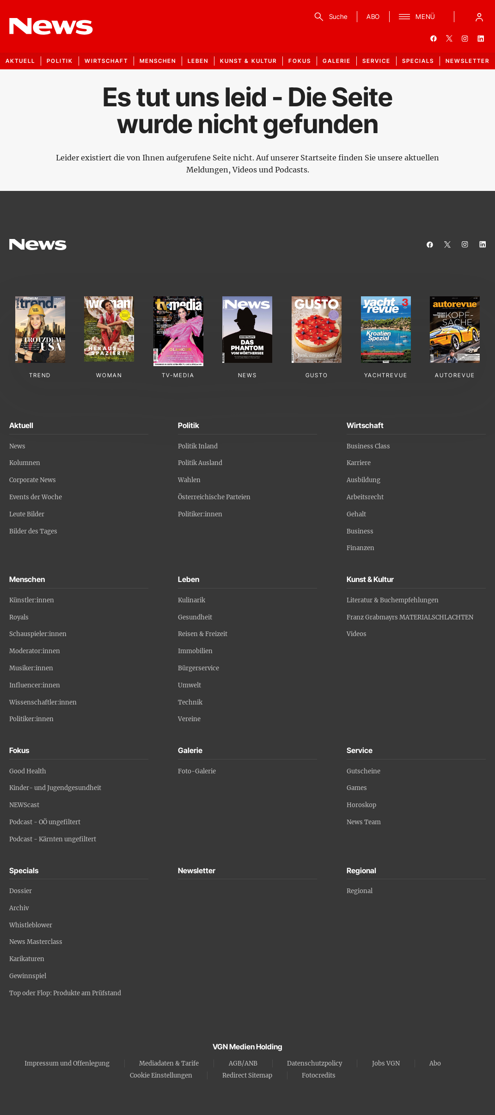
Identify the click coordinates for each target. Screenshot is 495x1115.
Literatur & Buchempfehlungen (393, 600)
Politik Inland (198, 446)
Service (376, 60)
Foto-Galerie (197, 771)
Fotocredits (319, 1075)
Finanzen (360, 548)
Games (357, 788)
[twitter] (449, 38)
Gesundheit (195, 617)
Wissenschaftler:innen (43, 702)
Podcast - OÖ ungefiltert (44, 822)
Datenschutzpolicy (314, 1063)
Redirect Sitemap (247, 1075)
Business (360, 531)
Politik (60, 60)
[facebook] (433, 38)
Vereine (189, 719)
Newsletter (467, 60)
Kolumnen (24, 463)
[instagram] (465, 38)
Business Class (368, 446)
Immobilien (195, 651)
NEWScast (24, 805)
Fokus (299, 60)
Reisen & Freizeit (202, 634)
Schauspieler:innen (38, 634)
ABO (373, 16)
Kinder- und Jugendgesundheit (55, 788)
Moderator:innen (34, 651)
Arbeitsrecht (365, 497)
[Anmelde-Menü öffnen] (479, 16)
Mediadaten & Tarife (169, 1063)
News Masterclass (35, 942)
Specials (418, 60)
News (17, 446)
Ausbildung (363, 480)
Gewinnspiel (27, 976)
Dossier (20, 891)
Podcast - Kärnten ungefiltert (52, 839)
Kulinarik (191, 600)
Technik (190, 702)
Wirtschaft (106, 60)
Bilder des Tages (33, 531)
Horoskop (361, 805)
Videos (357, 634)
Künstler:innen (31, 600)
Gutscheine (363, 771)
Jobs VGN (386, 1063)
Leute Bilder (26, 514)
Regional (360, 891)
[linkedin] (480, 38)
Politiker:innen (200, 514)
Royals (19, 617)
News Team (364, 822)
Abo (435, 1063)
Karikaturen (26, 959)
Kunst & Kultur (248, 60)
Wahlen (189, 480)
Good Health (27, 771)
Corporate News (32, 480)
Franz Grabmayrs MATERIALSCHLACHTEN (410, 617)
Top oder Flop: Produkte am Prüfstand (65, 993)
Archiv (19, 908)
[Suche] (329, 16)
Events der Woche (35, 497)
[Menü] (417, 16)
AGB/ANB (243, 1063)
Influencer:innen (34, 685)
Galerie (337, 60)
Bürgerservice (198, 668)
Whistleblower (30, 925)
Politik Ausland (200, 463)
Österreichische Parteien (214, 497)
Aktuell (20, 60)
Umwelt (189, 685)
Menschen (158, 60)
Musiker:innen (31, 668)
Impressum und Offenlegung (67, 1063)
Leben (198, 60)
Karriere (359, 463)
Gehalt (356, 514)
